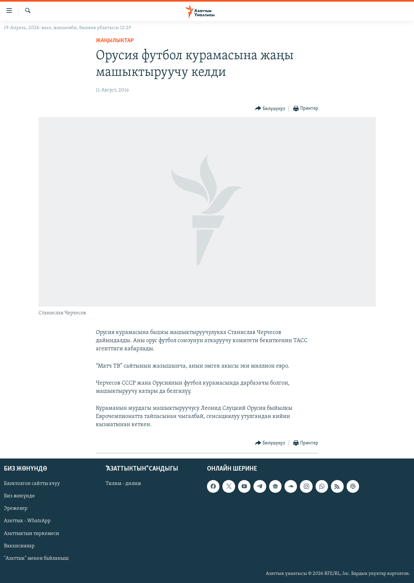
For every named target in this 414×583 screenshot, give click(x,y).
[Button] (270, 108)
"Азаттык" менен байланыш (36, 558)
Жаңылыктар (115, 41)
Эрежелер (15, 508)
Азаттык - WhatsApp (27, 521)
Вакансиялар (19, 545)
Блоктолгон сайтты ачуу (32, 483)
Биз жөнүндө (19, 496)
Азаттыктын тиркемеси (31, 533)
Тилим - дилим (123, 483)
